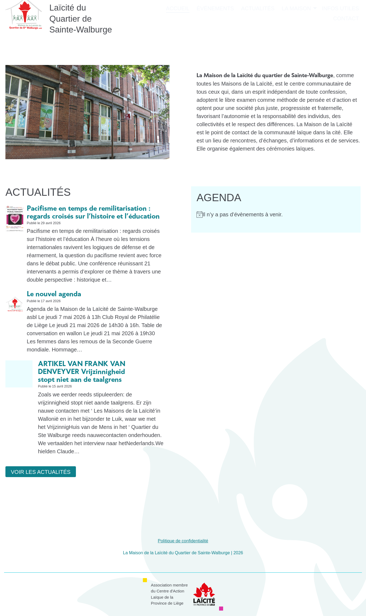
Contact (346, 31)
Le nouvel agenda (54, 294)
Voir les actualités (40, 472)
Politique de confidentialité (183, 541)
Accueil (178, 21)
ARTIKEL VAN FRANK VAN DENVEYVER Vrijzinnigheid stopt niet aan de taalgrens (81, 371)
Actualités (257, 21)
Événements (215, 21)
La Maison (296, 21)
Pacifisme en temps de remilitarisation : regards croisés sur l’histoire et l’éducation (93, 212)
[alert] (276, 214)
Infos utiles (340, 21)
